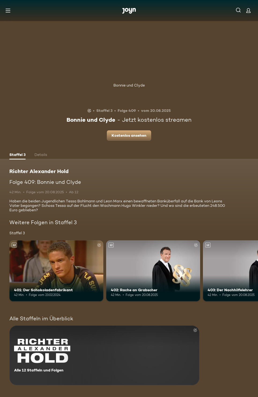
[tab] (17, 155)
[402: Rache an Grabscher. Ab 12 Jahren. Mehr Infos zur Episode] (153, 271)
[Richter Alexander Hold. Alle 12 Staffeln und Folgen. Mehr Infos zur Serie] (104, 355)
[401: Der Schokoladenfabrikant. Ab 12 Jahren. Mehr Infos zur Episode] (56, 271)
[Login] (248, 10)
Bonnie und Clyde (129, 85)
